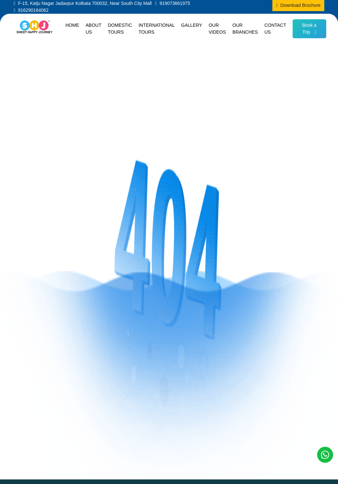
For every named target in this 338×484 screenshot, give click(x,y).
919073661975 (174, 3)
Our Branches (245, 29)
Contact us (275, 29)
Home (72, 25)
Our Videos (217, 29)
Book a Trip (309, 29)
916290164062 (33, 10)
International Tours (156, 29)
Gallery (191, 25)
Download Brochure (301, 5)
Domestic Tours (120, 29)
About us (93, 29)
